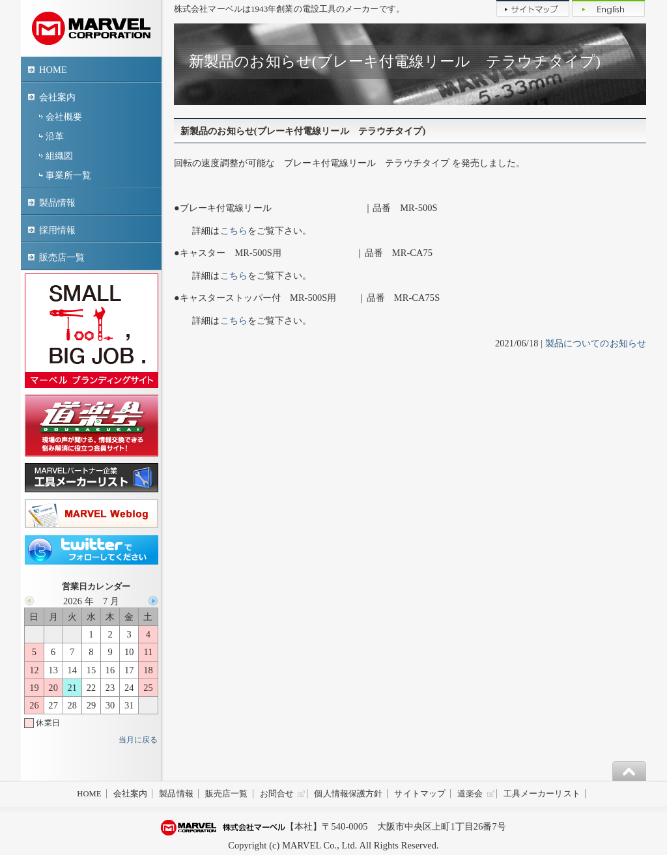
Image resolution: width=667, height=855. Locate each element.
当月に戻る (138, 740)
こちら (234, 230)
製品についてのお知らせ (595, 343)
